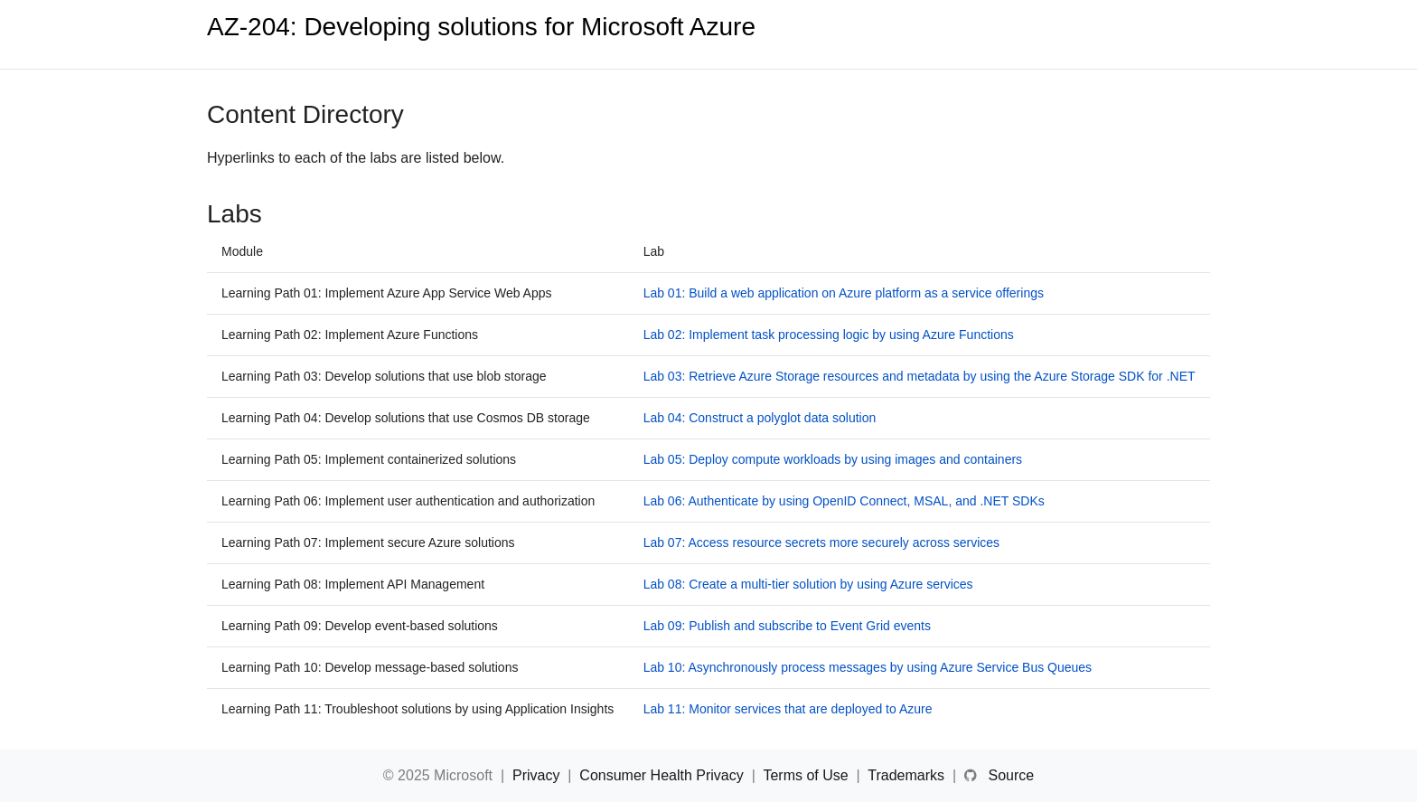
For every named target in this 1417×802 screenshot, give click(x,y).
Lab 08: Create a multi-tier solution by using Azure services (808, 584)
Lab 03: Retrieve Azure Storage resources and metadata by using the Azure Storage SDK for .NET (919, 376)
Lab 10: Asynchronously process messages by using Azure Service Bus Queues (868, 667)
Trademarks (908, 775)
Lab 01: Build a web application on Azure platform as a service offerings (843, 293)
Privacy (538, 775)
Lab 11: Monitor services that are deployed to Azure (788, 709)
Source (1011, 775)
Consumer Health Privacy (663, 775)
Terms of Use (807, 775)
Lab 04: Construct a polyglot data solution (760, 417)
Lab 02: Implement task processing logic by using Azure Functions (828, 334)
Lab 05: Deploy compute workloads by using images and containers (832, 459)
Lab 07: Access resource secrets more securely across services (821, 542)
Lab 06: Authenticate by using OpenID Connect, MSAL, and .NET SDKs (844, 501)
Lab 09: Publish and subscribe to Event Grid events (787, 625)
